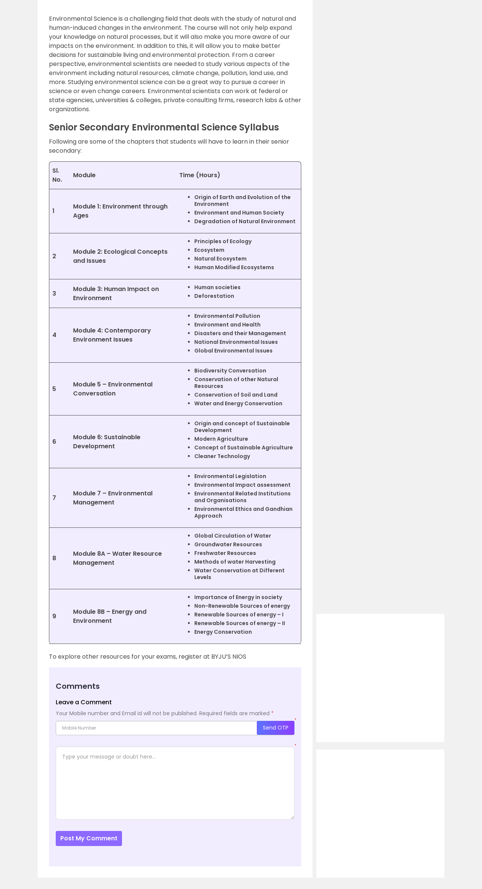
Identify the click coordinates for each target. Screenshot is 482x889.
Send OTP (275, 727)
